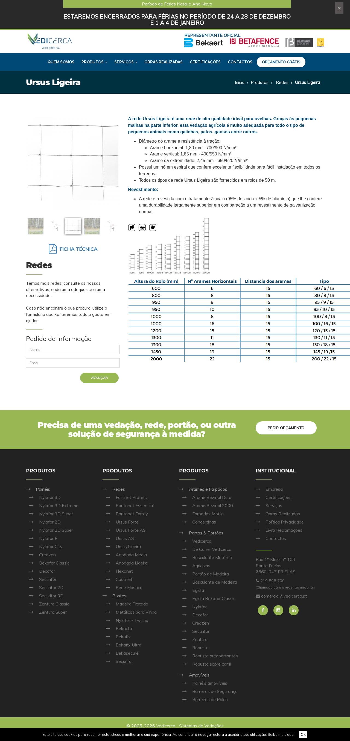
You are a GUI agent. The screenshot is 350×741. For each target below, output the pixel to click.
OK (303, 734)
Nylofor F (41, 538)
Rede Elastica (122, 587)
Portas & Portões (201, 533)
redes (56, 283)
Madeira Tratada (125, 604)
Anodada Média (125, 554)
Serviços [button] (125, 62)
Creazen (41, 554)
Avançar (100, 378)
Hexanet (118, 571)
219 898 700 (273, 580)
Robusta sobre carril (205, 664)
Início (239, 82)
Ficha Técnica (73, 249)
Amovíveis (194, 675)
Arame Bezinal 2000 (206, 505)
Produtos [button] (94, 62)
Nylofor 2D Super (49, 530)
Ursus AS (118, 538)
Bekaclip (117, 628)
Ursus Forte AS (124, 530)
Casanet (117, 579)
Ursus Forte (121, 522)
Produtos (260, 82)
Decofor (40, 571)
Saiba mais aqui (281, 734)
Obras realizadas (163, 62)
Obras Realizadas (278, 513)
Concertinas (197, 522)
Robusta (194, 647)
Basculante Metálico (205, 557)
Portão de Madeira (204, 574)
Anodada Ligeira (125, 563)
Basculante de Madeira (208, 582)
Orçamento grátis (281, 62)
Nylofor (193, 606)
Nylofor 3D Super (49, 513)
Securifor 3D (44, 595)
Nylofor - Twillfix (125, 620)
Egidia (191, 590)
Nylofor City (44, 546)
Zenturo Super (46, 612)
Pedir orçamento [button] (285, 427)
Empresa (269, 489)
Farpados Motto (201, 513)
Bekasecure (121, 653)
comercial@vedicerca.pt (284, 596)
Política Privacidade (280, 522)
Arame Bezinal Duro (205, 497)
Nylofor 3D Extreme (52, 505)
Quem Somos (61, 62)
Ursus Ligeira (122, 546)
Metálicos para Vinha (130, 612)
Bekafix (117, 636)
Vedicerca (195, 541)
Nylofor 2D (43, 522)
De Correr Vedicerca (205, 549)
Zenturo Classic (47, 604)
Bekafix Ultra (122, 645)
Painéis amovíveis (203, 683)
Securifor (41, 579)
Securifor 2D (44, 587)
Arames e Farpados (203, 489)
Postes (114, 595)
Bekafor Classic (47, 563)
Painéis (38, 489)
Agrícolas (194, 565)
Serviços (269, 505)
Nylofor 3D (43, 497)
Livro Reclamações (279, 530)
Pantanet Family (125, 513)
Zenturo (193, 639)
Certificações (205, 62)
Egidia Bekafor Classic (207, 598)
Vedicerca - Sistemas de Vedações (190, 725)
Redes (282, 82)
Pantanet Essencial (128, 505)
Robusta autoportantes (208, 655)
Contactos (240, 62)
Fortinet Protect (125, 497)
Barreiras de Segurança (208, 691)
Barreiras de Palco (203, 699)
